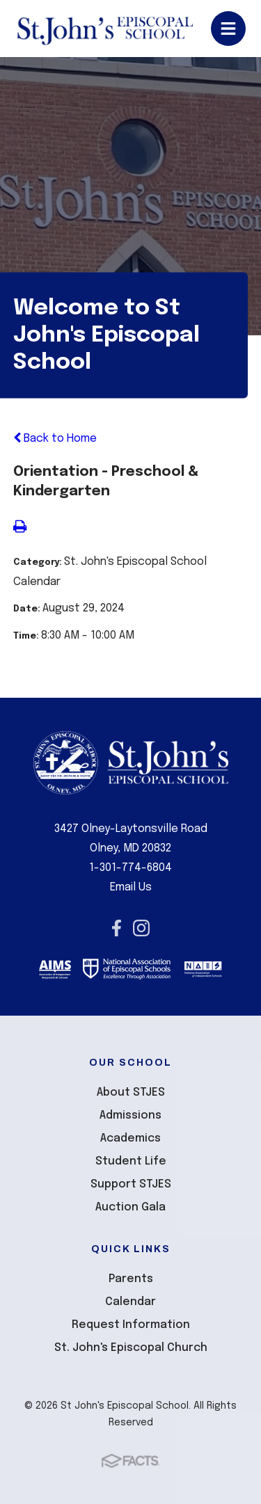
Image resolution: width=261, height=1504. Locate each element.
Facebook (116, 928)
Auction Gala (130, 1207)
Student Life (130, 1161)
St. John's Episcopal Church (130, 1348)
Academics (130, 1138)
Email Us (131, 887)
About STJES (131, 1092)
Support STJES (130, 1184)
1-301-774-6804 (130, 868)
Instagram (141, 928)
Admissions (130, 1115)
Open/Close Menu (228, 28)
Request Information (131, 1325)
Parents (131, 1279)
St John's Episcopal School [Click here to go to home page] (104, 28)
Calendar (130, 1302)
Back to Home (55, 439)
